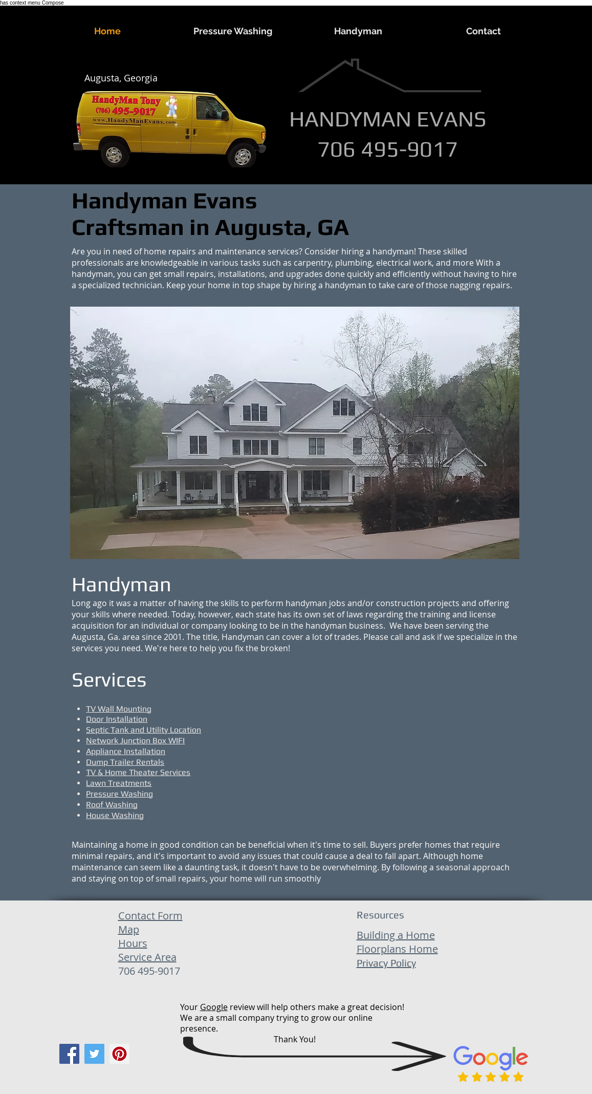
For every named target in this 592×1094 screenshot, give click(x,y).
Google (214, 1007)
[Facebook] (69, 1054)
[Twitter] (94, 1054)
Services (109, 679)
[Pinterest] (119, 1054)
